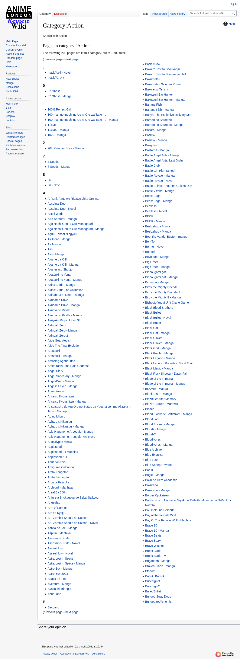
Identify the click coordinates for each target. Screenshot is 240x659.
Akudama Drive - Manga (64, 305)
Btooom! (150, 571)
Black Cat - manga (157, 333)
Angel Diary (55, 371)
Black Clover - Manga (159, 343)
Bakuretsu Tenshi (156, 89)
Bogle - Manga (155, 475)
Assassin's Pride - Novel (64, 543)
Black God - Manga (158, 348)
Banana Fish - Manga (159, 109)
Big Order (151, 262)
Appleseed (55, 446)
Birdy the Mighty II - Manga (163, 297)
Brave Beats (153, 535)
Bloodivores (153, 439)
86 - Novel (54, 185)
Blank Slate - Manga (158, 394)
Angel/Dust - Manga (61, 381)
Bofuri (149, 470)
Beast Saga (152, 196)
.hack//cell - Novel (59, 72)
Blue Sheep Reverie (158, 465)
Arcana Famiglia (58, 482)
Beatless (151, 206)
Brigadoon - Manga (158, 561)
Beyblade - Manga (157, 257)
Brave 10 (151, 525)
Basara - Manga (155, 130)
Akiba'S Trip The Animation (65, 290)
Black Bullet (153, 312)
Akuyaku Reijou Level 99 (64, 320)
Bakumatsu (152, 79)
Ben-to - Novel (154, 246)
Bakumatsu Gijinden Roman (163, 84)
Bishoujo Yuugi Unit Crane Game (167, 302)
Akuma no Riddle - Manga (65, 315)
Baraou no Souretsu (158, 120)
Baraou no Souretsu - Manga (164, 125)
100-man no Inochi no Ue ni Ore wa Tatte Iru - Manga (83, 119)
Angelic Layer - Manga (62, 386)
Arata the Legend (59, 477)
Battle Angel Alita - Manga (162, 155)
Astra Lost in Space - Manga (66, 563)
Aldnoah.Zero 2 (58, 335)
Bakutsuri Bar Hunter (159, 94)
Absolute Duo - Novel (62, 208)
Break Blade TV (155, 555)
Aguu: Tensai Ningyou (62, 234)
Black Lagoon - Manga (160, 358)
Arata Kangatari (58, 472)
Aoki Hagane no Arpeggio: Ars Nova (71, 436)
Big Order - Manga (157, 267)
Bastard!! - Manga (157, 150)
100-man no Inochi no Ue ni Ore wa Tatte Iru (77, 114)
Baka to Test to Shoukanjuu (163, 69)
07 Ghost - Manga (59, 96)
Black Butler (153, 322)
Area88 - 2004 (57, 492)
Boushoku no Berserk (159, 510)
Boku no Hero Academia (161, 480)
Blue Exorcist (154, 454)
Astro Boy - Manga (60, 568)
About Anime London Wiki (74, 653)
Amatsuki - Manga (60, 356)
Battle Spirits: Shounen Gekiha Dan (168, 186)
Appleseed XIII (57, 457)
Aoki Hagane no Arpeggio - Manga (70, 431)
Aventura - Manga (59, 584)
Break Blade (153, 551)
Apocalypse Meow (60, 442)
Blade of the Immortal (159, 378)
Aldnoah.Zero (56, 325)
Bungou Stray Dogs (158, 596)
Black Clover (153, 338)
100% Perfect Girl (59, 109)
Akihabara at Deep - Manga (66, 295)
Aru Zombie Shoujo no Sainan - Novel (73, 523)
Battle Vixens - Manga (159, 191)
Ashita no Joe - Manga (62, 528)
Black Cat (151, 328)
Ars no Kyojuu (57, 513)
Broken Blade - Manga (160, 566)
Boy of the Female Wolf (160, 515)
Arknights (54, 502)
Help (228, 24)
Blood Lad (152, 419)
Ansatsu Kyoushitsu (61, 396)
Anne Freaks (56, 391)
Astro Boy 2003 (58, 573)
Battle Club (152, 165)
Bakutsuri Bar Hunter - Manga (165, 99)
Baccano (53, 607)
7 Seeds (53, 161)
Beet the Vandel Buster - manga (166, 236)
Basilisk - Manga (156, 140)
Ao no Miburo (56, 416)
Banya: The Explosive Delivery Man (168, 114)
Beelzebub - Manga (158, 231)
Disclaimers (98, 653)
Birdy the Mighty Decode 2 (162, 292)
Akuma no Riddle (59, 310)
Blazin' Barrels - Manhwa (161, 404)
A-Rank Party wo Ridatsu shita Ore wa (73, 198)
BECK (149, 216)
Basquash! (152, 145)
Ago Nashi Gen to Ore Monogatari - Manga (76, 229)
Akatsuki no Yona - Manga (65, 279)
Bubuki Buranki (155, 576)
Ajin (50, 249)
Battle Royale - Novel (159, 180)
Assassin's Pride (58, 538)
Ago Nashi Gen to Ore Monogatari (70, 223)
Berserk (150, 251)
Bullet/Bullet (153, 591)
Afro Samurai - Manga (62, 219)
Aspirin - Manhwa (59, 533)
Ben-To (150, 241)
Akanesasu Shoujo (60, 269)
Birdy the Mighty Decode (161, 287)
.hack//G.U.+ (56, 77)
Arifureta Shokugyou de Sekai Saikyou (73, 497)
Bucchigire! (152, 581)
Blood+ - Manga (155, 429)
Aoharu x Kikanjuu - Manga (66, 426)
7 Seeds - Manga (59, 166)
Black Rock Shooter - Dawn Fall (166, 373)
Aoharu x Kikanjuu (60, 421)
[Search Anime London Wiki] (213, 13)
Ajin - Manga (56, 254)
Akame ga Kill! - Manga (63, 264)
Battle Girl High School (160, 170)
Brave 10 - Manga (157, 530)
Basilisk (150, 135)
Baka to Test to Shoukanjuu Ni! (165, 74)
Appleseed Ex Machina (63, 452)
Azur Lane (54, 594)
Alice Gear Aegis (59, 340)
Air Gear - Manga (59, 239)
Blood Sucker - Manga (160, 424)
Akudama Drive (58, 300)
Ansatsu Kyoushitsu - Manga (66, 401)
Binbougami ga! (155, 272)
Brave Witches (154, 545)
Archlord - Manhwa (60, 487)
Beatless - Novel (156, 211)
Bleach (149, 409)
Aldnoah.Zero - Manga (62, 330)
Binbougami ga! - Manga (161, 277)
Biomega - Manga (157, 282)
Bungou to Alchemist (158, 601)
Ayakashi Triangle (59, 589)
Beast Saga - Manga (158, 201)
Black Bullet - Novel (158, 317)
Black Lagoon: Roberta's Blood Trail (168, 363)
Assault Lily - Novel (60, 553)
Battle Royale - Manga (160, 175)
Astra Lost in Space (60, 558)
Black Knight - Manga (159, 353)
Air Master (54, 244)
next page (72, 59)
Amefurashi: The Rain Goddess (68, 366)
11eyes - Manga (58, 129)
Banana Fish (153, 104)
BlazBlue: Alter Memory (160, 399)
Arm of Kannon (57, 507)
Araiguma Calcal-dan (61, 467)
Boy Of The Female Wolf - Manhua (168, 520)
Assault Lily (55, 548)
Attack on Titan (57, 578)
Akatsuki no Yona (59, 274)
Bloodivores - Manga (158, 444)
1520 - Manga (57, 135)
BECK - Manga (155, 221)
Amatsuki (54, 350)
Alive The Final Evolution (64, 345)
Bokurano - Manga (157, 490)
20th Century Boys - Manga (66, 148)
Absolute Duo (56, 203)
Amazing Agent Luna (61, 361)
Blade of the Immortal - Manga (165, 383)
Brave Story (153, 540)
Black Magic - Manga (159, 368)
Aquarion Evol (57, 462)
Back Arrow (152, 64)
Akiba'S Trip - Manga (61, 285)
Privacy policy (49, 653)
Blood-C (150, 434)
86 (49, 180)
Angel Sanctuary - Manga (64, 376)
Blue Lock (151, 459)
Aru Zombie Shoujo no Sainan (67, 517)
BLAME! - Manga (156, 388)
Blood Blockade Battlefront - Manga (168, 414)
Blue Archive (153, 449)
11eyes (52, 125)
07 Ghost (54, 91)
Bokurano (151, 485)
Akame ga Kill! (57, 259)
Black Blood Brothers (159, 307)
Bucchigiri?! (152, 586)
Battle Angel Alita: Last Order (164, 160)
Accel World (55, 213)
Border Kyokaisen (157, 495)
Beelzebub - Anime (157, 226)
